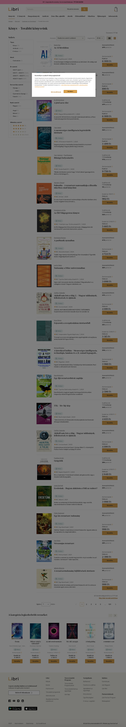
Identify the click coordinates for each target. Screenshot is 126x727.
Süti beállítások (56, 92)
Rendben (70, 91)
